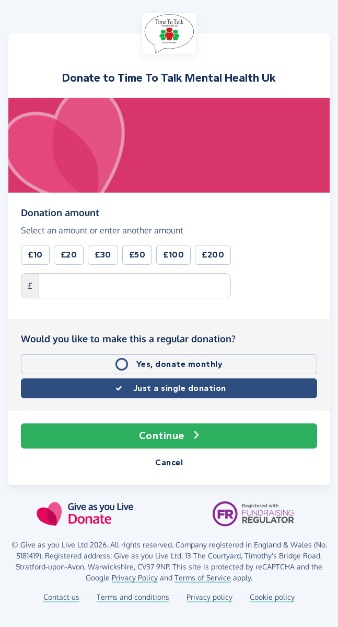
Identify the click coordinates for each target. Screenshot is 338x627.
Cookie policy (272, 596)
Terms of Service (202, 577)
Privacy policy (209, 596)
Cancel (169, 462)
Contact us (61, 596)
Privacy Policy (135, 577)
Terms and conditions (133, 596)
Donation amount (60, 212)
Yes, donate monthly (179, 364)
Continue (169, 436)
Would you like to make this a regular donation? (128, 338)
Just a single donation (179, 388)
